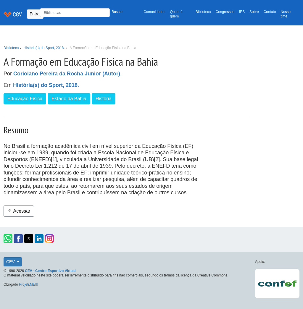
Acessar (18, 210)
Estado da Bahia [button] (68, 98)
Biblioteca (203, 12)
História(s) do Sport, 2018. (44, 48)
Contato (270, 12)
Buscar (117, 12)
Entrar (35, 14)
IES (242, 12)
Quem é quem (176, 14)
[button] (8, 238)
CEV (11, 261)
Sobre (254, 12)
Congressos (225, 12)
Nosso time (286, 14)
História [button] (104, 98)
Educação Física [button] (24, 98)
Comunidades (154, 12)
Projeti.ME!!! (28, 284)
